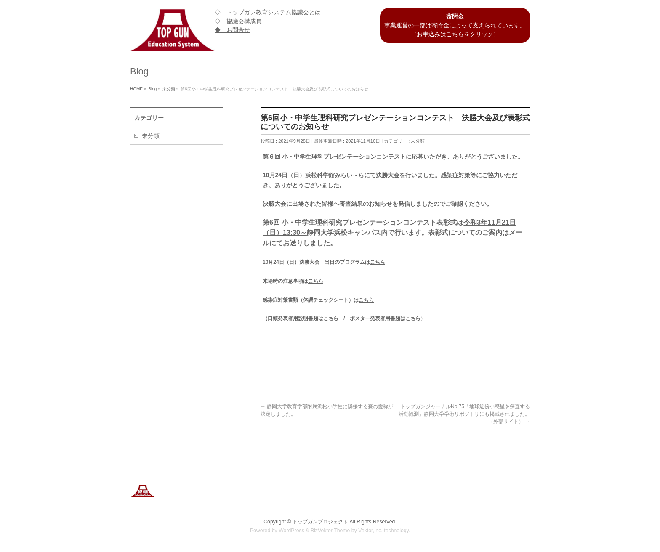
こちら (377, 262)
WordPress (291, 530)
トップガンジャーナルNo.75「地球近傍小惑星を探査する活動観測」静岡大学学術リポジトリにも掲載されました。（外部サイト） (464, 414)
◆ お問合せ (232, 30)
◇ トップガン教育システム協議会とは (268, 12)
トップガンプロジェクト (320, 522)
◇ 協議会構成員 (238, 21)
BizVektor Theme (330, 530)
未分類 (418, 140)
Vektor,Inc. (370, 530)
